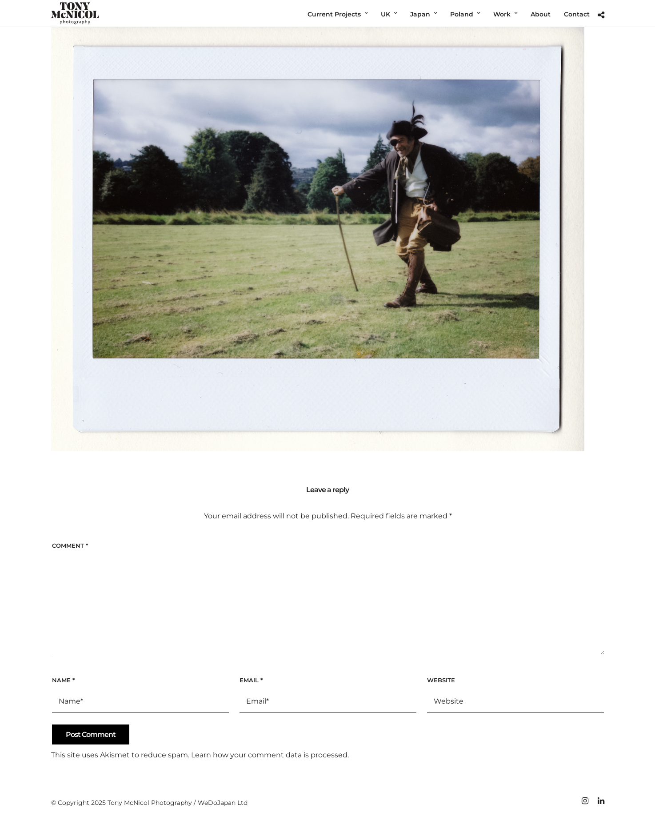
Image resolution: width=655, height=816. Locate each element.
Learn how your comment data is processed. (270, 755)
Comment (70, 545)
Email (251, 680)
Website (441, 680)
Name (63, 680)
